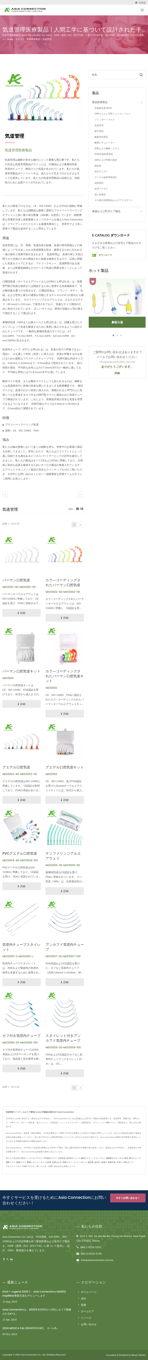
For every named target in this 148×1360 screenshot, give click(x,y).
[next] (80, 494)
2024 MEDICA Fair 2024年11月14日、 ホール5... (30, 1328)
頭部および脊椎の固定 (106, 159)
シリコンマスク (98, 1158)
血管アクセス (101, 188)
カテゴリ (19, 39)
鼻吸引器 (112, 1162)
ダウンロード (102, 255)
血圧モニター (101, 171)
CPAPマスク (27, 1166)
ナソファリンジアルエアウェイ (63, 856)
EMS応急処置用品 (104, 154)
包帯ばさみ (57, 1162)
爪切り (119, 1162)
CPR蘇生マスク (50, 1158)
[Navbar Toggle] (142, 10)
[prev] (5, 494)
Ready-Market (139, 1355)
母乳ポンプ (128, 1162)
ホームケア (87, 1311)
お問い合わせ (54, 1166)
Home (10, 39)
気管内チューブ (73, 1158)
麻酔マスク (10, 1162)
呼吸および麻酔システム (107, 148)
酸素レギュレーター (105, 142)
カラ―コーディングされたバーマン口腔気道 (63, 582)
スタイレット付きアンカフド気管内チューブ (63, 1038)
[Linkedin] (11, 1259)
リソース (86, 1317)
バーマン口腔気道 (16, 580)
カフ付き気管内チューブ (21, 1035)
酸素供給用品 (101, 136)
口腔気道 (61, 1158)
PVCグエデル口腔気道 (19, 853)
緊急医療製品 (33, 39)
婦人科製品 (100, 194)
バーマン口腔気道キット (21, 671)
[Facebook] (4, 1259)
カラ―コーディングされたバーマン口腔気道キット (65, 676)
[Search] (113, 74)
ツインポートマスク (105, 119)
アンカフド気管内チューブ (65, 947)
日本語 (142, 2)
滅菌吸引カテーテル (114, 1158)
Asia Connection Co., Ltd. (33, 1354)
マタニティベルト (13, 1166)
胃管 (126, 1158)
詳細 (117, 373)
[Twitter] (7, 1259)
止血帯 (48, 1162)
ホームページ (88, 1291)
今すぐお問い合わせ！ (128, 1197)
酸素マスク (21, 1162)
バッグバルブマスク (34, 1158)
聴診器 (98, 165)
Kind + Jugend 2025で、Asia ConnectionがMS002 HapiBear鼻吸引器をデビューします (34, 1294)
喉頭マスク (86, 1158)
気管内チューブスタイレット (21, 947)
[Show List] (82, 509)
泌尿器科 (99, 182)
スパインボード (80, 1162)
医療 (83, 1304)
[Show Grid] (78, 509)
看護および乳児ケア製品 (106, 211)
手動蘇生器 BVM (103, 108)
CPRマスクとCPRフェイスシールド (112, 113)
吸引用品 (99, 131)
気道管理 (47, 39)
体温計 (104, 1162)
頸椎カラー (67, 1162)
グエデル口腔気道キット (65, 767)
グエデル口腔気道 (16, 767)
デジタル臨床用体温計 (106, 177)
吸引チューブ (135, 1158)
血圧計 (97, 1162)
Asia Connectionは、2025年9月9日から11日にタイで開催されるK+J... (36, 1311)
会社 (83, 1298)
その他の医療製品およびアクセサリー (114, 200)
